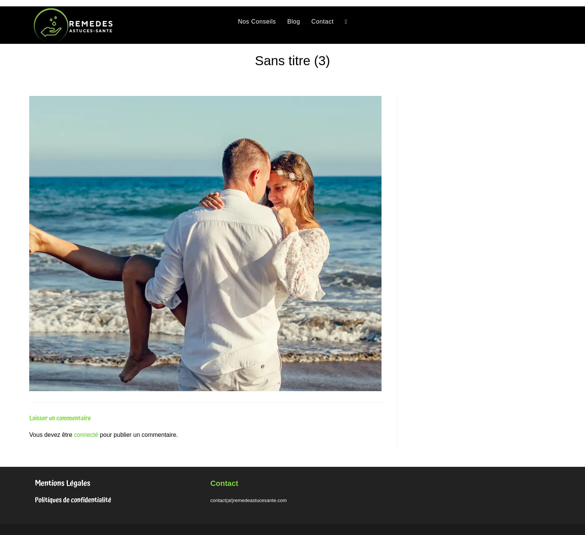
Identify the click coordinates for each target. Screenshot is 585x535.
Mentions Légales (62, 483)
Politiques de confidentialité (73, 500)
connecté (86, 435)
